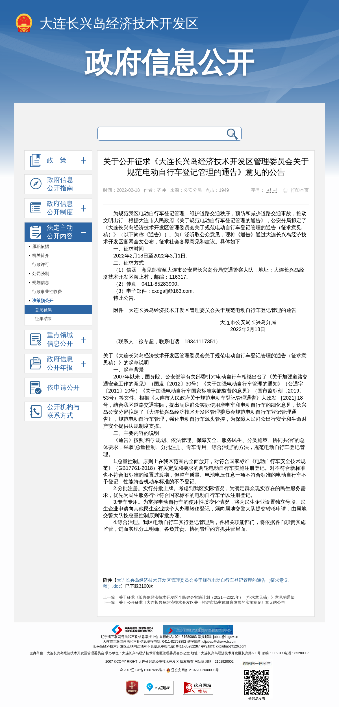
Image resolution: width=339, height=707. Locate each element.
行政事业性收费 (47, 291)
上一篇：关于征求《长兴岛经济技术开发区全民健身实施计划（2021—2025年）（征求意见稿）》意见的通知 (199, 597)
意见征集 (43, 309)
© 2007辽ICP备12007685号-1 (142, 670)
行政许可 (40, 264)
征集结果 (43, 318)
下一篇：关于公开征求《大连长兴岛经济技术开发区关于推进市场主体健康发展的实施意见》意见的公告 (194, 602)
